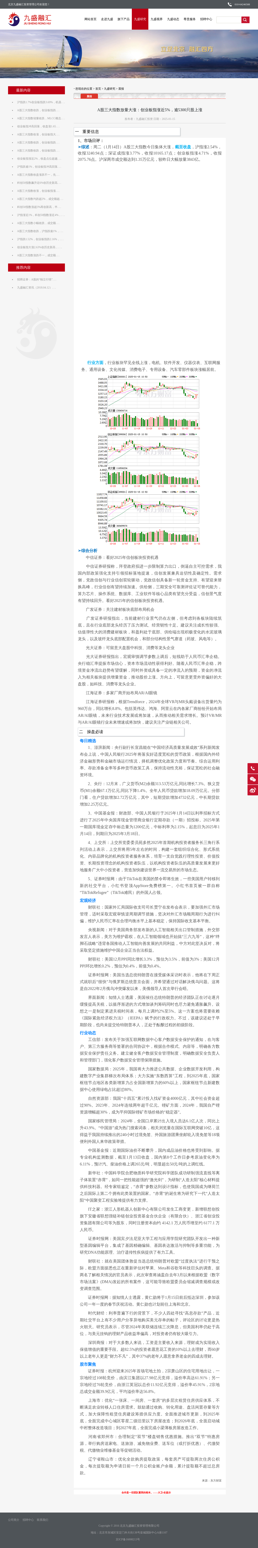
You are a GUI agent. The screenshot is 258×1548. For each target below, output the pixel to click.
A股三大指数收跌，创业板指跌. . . (38, 110)
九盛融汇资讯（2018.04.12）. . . (36, 287)
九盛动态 (173, 19)
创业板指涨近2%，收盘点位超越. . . (39, 158)
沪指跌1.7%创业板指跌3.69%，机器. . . (41, 102)
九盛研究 (140, 19)
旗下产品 (124, 19)
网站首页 (91, 19)
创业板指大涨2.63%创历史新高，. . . (39, 247)
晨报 (121, 88)
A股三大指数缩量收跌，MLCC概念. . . (40, 118)
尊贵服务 (190, 19)
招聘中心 (206, 19)
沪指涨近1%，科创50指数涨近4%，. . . (41, 215)
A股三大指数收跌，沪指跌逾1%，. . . (40, 231)
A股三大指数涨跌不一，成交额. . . (38, 255)
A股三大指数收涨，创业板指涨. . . (38, 190)
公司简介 (13, 1520)
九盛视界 (157, 19)
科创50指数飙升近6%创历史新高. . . (39, 182)
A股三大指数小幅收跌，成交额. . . (38, 223)
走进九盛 (107, 19)
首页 (98, 88)
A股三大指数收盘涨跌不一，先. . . (38, 174)
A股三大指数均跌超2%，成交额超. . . (40, 198)
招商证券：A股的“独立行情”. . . (36, 279)
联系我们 (42, 1520)
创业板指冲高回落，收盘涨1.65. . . (38, 126)
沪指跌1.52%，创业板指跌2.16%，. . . (40, 239)
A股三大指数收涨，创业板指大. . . (38, 134)
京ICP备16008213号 (128, 1539)
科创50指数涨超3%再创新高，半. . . (39, 207)
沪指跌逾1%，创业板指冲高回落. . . (39, 166)
